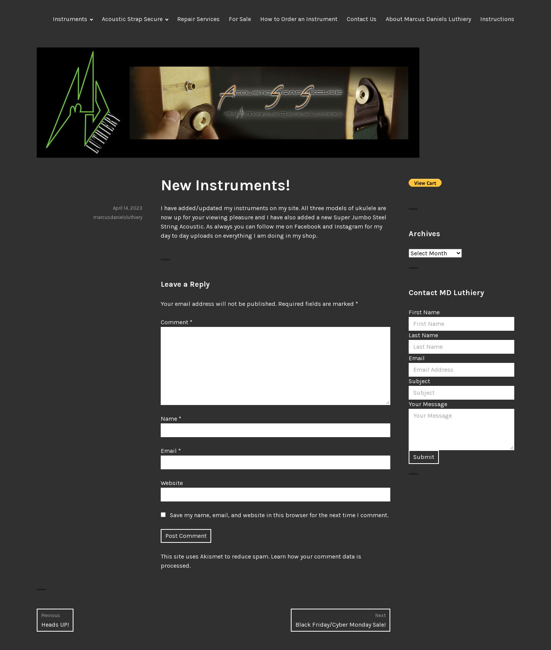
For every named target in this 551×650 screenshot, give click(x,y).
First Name (424, 312)
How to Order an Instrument (298, 19)
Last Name (423, 335)
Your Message (428, 404)
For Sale (240, 19)
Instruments (70, 19)
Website (172, 483)
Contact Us (362, 19)
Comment (176, 322)
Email (171, 450)
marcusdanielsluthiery (117, 217)
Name (171, 418)
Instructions (497, 19)
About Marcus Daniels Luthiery (428, 19)
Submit (423, 457)
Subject (419, 381)
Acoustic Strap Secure (132, 19)
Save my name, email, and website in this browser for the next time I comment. (279, 515)
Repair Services (198, 19)
